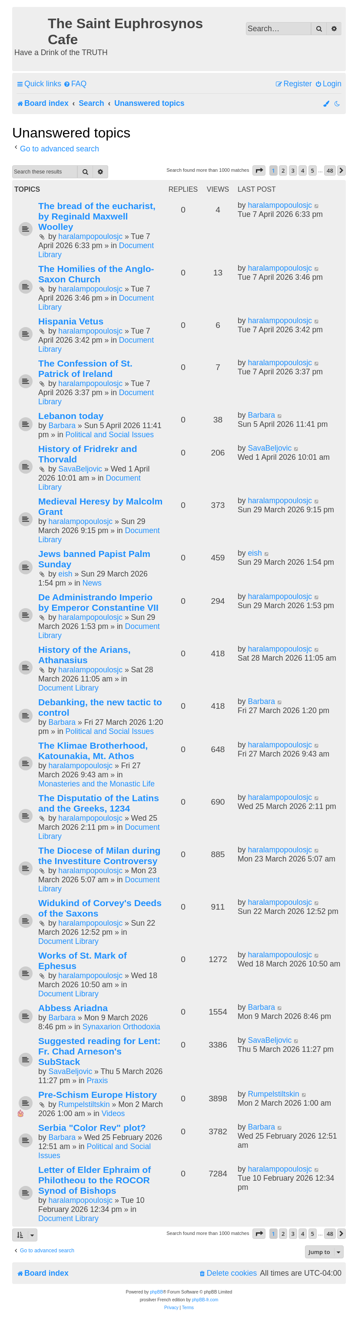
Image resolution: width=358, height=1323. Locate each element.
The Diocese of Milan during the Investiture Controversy (99, 855)
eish (65, 574)
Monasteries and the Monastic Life (96, 783)
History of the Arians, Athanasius (84, 655)
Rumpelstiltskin (83, 1104)
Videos (113, 1113)
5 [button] (312, 170)
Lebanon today (70, 416)
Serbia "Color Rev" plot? (92, 1128)
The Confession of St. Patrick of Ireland (85, 368)
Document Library (68, 688)
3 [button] (293, 170)
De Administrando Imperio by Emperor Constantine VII (98, 602)
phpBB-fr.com (205, 1299)
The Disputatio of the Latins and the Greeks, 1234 (98, 803)
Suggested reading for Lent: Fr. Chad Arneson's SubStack (99, 1051)
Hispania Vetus (70, 321)
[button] (258, 170)
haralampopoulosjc (90, 236)
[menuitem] (74, 83)
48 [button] (330, 170)
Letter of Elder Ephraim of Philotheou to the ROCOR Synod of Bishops (94, 1180)
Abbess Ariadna (73, 1008)
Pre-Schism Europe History (97, 1095)
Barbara (62, 425)
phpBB (156, 1292)
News (92, 583)
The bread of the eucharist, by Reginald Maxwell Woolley (97, 216)
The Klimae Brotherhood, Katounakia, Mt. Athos (93, 750)
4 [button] (302, 170)
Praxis (97, 1080)
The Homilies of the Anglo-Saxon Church (96, 274)
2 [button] (283, 170)
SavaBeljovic (80, 469)
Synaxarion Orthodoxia (121, 1026)
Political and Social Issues (110, 434)
